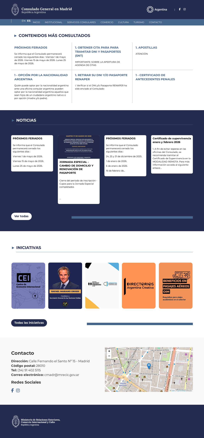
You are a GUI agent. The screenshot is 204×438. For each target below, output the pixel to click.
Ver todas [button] (21, 216)
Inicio (19, 22)
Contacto (138, 22)
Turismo (122, 22)
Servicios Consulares (64, 22)
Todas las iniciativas (29, 322)
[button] (149, 366)
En (185, 9)
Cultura (106, 22)
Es (191, 9)
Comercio (90, 22)
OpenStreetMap (181, 391)
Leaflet (172, 391)
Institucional (36, 22)
